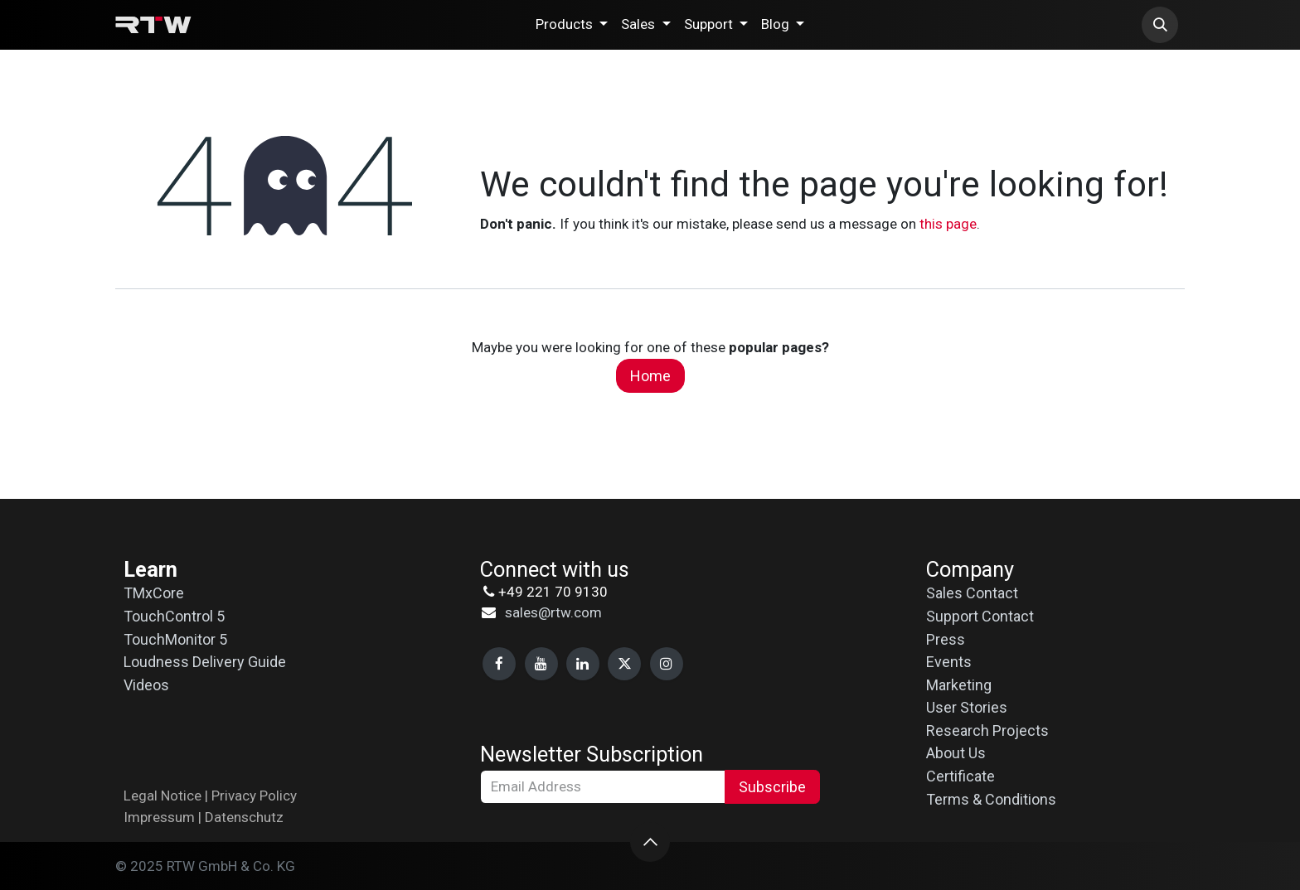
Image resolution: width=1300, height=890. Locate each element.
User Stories (966, 707)
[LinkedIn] (582, 663)
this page (948, 223)
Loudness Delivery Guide (205, 661)
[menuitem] (571, 24)
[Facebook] (499, 663)
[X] (624, 663)
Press (945, 639)
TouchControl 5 (174, 616)
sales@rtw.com (553, 612)
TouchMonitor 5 (175, 639)
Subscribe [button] (772, 787)
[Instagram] (666, 663)
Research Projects (987, 730)
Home (650, 376)
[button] (1160, 25)
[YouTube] (541, 663)
